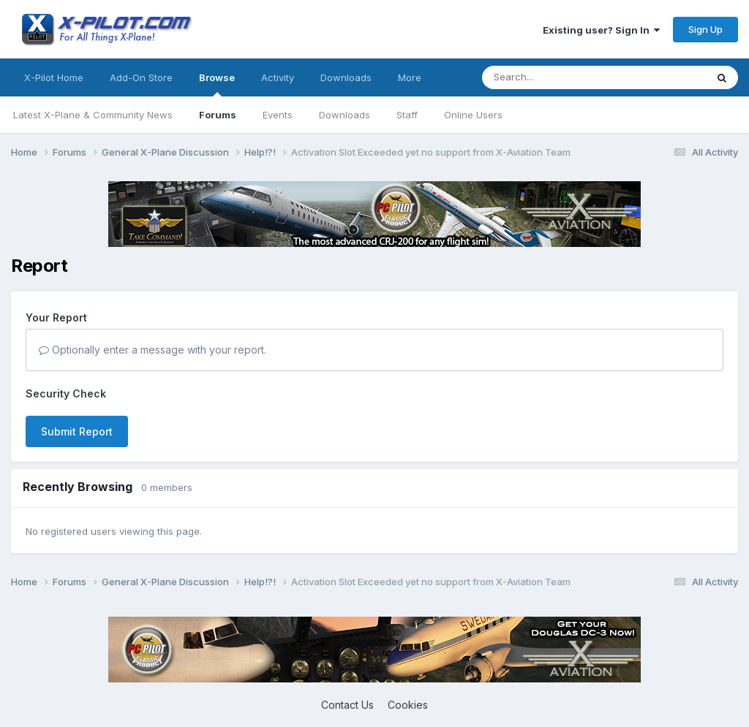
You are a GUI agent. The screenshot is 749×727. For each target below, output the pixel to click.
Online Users (473, 115)
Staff (407, 115)
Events (278, 115)
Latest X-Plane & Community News (93, 115)
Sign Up (705, 29)
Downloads (344, 115)
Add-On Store (141, 77)
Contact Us (347, 705)
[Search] (564, 77)
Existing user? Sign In (601, 30)
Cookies (408, 705)
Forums (217, 115)
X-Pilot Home (53, 77)
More (409, 77)
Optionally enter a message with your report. (152, 349)
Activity (277, 77)
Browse (217, 84)
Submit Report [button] (77, 431)
